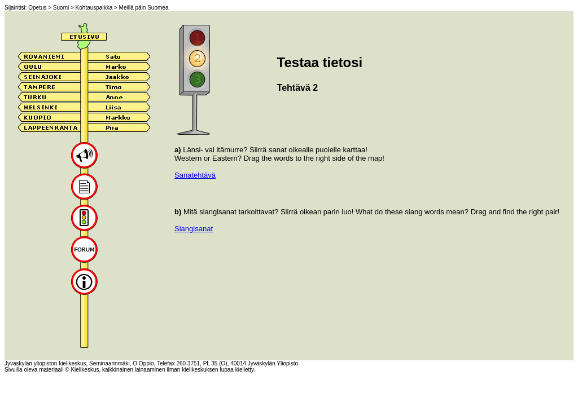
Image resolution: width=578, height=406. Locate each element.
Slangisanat (193, 228)
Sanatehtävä (195, 175)
